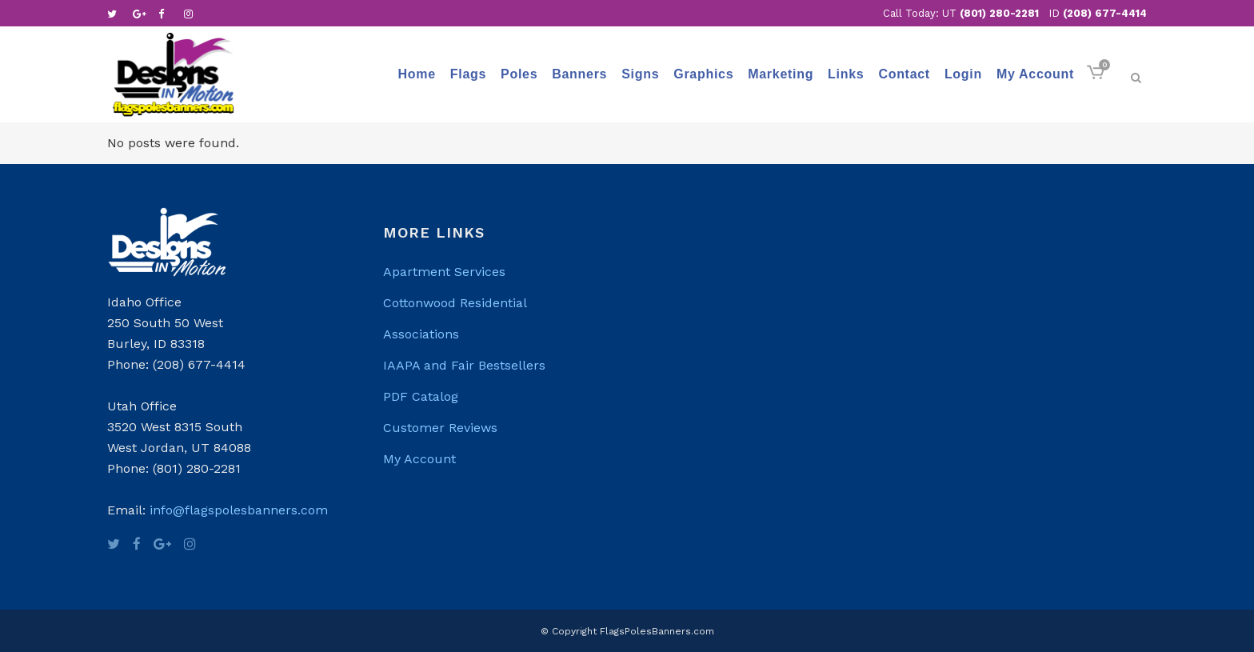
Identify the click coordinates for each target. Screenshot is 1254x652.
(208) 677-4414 (1105, 13)
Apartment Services (444, 271)
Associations (421, 334)
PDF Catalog (420, 396)
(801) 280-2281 (999, 13)
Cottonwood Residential (455, 302)
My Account (419, 458)
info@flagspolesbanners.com (239, 510)
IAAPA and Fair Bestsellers (464, 365)
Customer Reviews (440, 427)
